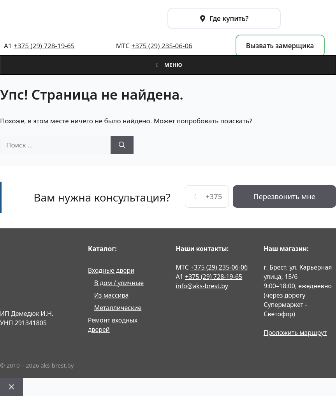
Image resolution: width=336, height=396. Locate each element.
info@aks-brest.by (202, 286)
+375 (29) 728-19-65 (44, 45)
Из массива (111, 295)
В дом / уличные (119, 283)
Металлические (118, 307)
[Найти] (122, 145)
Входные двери (111, 270)
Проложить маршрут (295, 332)
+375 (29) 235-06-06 (161, 45)
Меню (168, 64)
